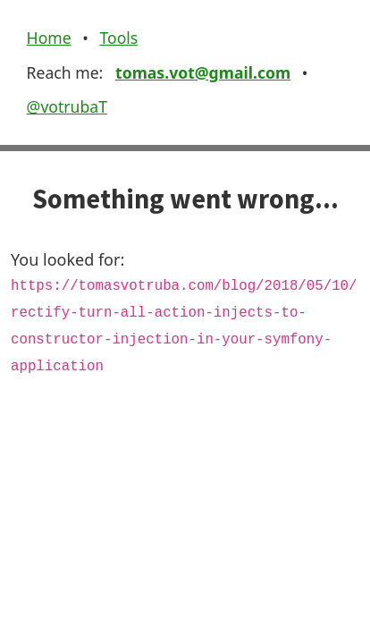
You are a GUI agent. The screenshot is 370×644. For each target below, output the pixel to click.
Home (49, 37)
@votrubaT (67, 106)
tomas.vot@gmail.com (202, 72)
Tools (118, 37)
